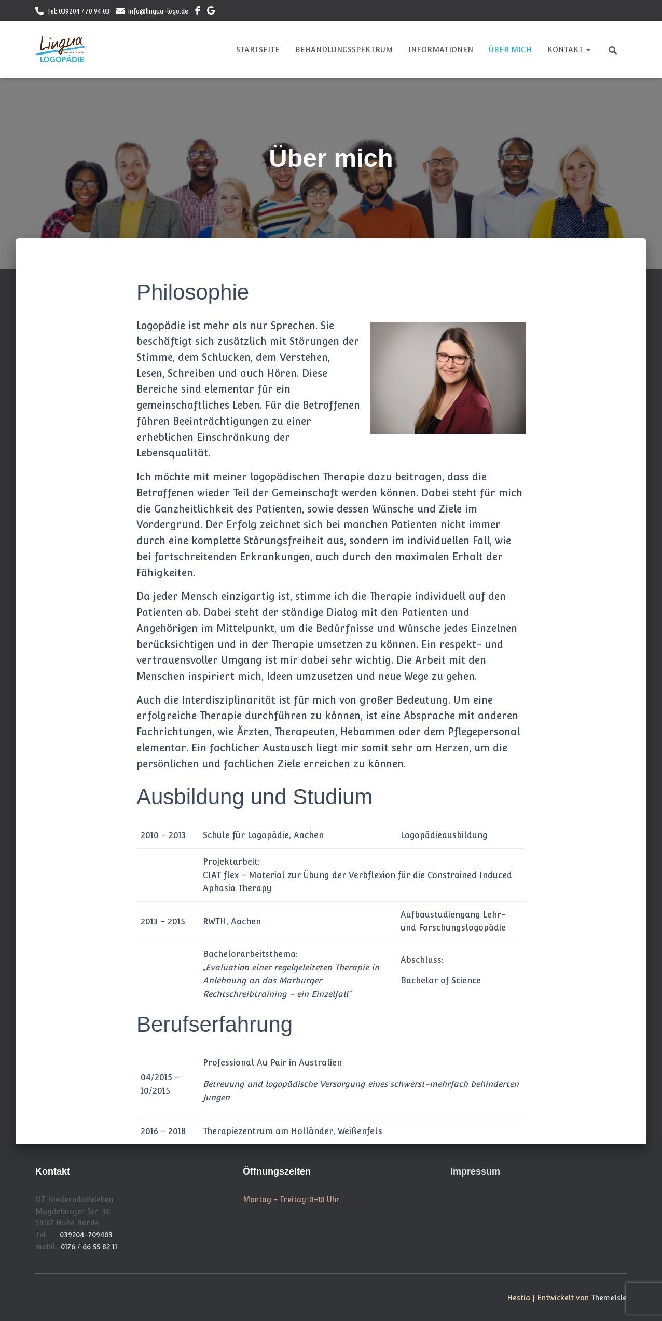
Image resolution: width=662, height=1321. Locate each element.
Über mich (510, 50)
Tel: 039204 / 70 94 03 (78, 11)
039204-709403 (86, 1235)
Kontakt (568, 50)
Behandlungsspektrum (344, 50)
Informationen (440, 50)
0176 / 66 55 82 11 (89, 1247)
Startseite (258, 50)
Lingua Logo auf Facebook (197, 12)
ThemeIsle (609, 1297)
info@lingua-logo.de (158, 11)
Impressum (475, 1171)
